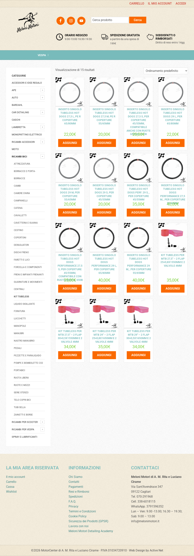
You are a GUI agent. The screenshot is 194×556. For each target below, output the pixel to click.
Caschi (16, 119)
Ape (14, 90)
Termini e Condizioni (82, 511)
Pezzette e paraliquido (27, 355)
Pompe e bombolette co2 (28, 363)
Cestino (18, 230)
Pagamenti (76, 486)
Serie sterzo (21, 392)
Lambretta (18, 127)
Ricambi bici (19, 156)
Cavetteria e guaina (26, 222)
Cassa (10, 486)
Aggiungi (70, 142)
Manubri (19, 333)
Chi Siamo (75, 477)
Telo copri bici (22, 400)
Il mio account (15, 477)
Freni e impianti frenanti (29, 274)
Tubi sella (20, 407)
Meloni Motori (28, 27)
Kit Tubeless (21, 296)
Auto (15, 97)
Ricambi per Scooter (25, 422)
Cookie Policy (78, 516)
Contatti (74, 482)
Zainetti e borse (23, 414)
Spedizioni (76, 496)
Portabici (19, 370)
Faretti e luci (22, 259)
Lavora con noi (78, 526)
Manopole (20, 326)
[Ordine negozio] (166, 71)
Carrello (11, 482)
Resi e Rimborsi (79, 491)
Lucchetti (20, 318)
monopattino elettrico (27, 134)
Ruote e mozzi (22, 385)
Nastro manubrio (24, 340)
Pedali (17, 348)
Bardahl (17, 105)
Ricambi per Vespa (23, 429)
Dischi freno (21, 252)
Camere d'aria (22, 193)
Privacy (73, 506)
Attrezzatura (22, 164)
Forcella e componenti (28, 267)
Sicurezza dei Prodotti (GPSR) (88, 521)
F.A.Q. (72, 501)
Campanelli (20, 200)
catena (18, 208)
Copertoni (20, 237)
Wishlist (11, 491)
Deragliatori (21, 245)
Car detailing (20, 112)
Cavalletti (20, 215)
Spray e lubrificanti (24, 436)
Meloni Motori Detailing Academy (91, 531)
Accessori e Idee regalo (27, 82)
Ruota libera (21, 377)
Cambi (17, 186)
